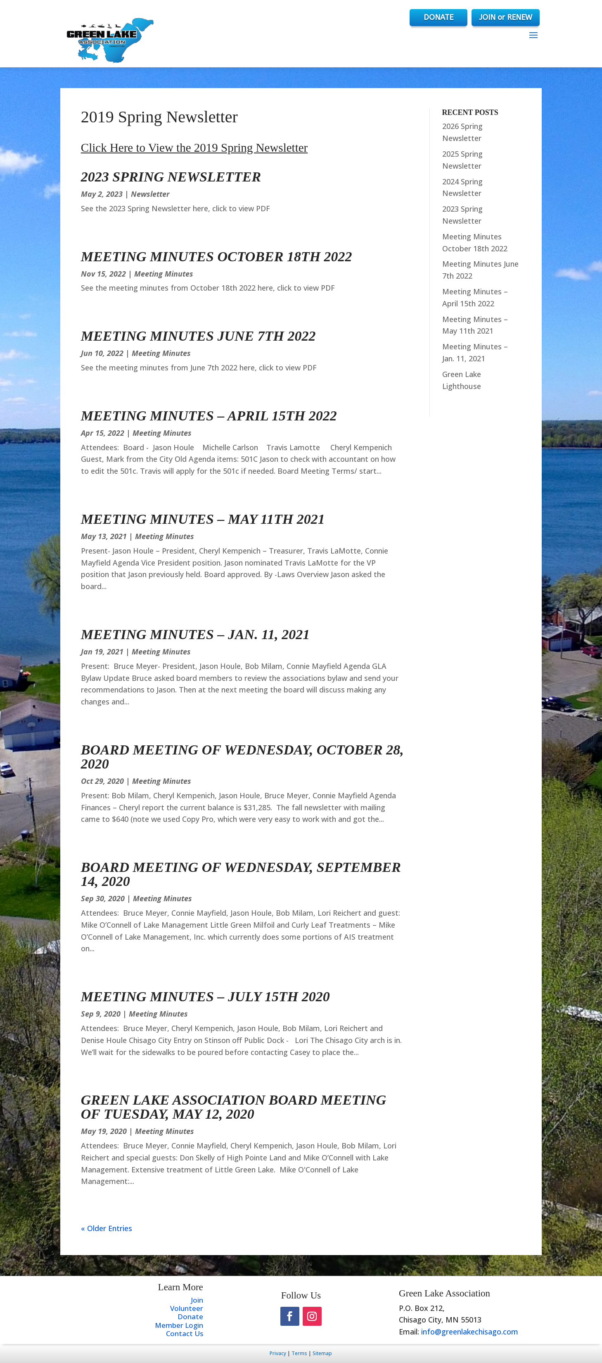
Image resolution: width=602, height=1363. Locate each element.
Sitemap (322, 1353)
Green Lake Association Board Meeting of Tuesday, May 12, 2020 (233, 1107)
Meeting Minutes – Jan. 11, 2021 (195, 634)
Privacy (278, 1353)
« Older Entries (106, 1228)
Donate (190, 1316)
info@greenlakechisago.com (469, 1332)
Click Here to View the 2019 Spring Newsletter (194, 147)
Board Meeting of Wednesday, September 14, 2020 (241, 874)
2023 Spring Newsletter (171, 176)
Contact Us (184, 1333)
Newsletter (150, 194)
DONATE (432, 17)
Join (197, 1300)
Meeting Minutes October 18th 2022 (216, 256)
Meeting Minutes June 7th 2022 (198, 336)
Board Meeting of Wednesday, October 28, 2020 (242, 756)
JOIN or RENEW (505, 17)
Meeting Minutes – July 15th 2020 (205, 996)
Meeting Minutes (163, 274)
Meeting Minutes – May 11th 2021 (203, 519)
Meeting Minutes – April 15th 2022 (209, 415)
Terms (299, 1353)
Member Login (179, 1325)
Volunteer (186, 1308)
